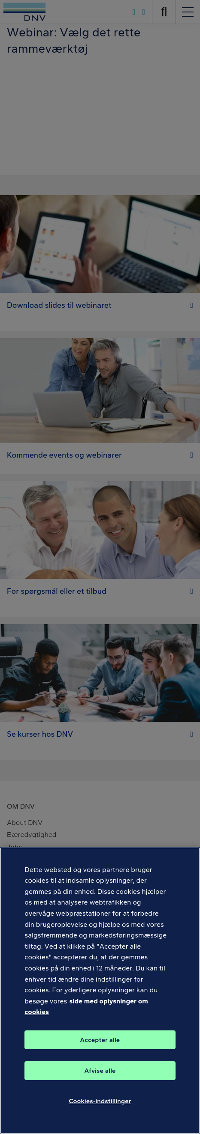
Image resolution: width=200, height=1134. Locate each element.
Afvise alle (99, 1070)
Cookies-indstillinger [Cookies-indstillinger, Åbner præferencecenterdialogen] (100, 1101)
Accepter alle (100, 1040)
